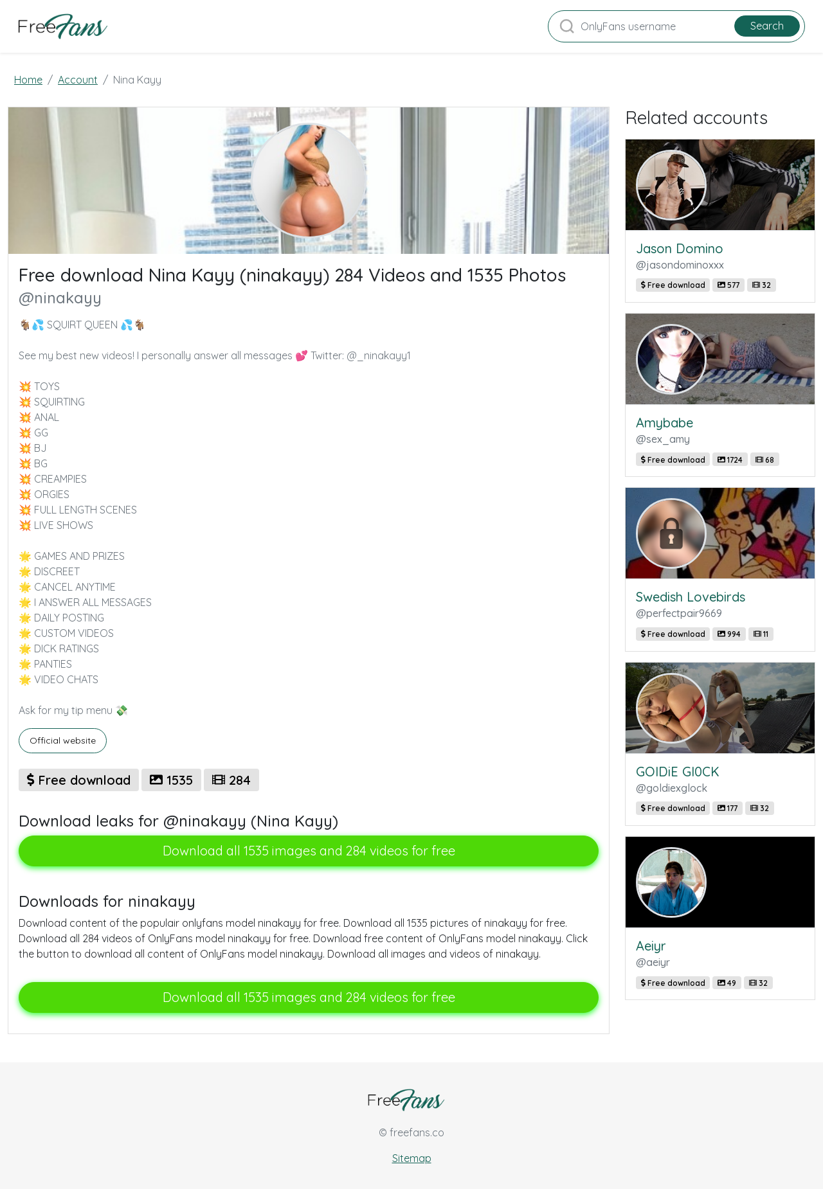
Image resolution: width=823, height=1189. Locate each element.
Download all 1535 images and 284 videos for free (309, 851)
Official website (63, 740)
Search (767, 25)
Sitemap (411, 1158)
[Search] (676, 26)
